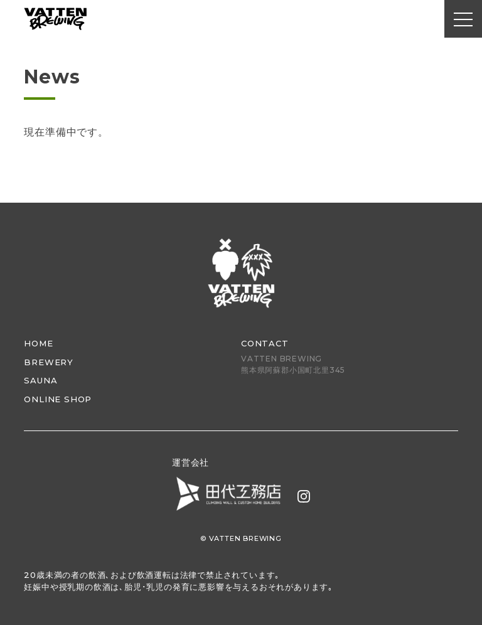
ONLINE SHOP (58, 399)
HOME (38, 343)
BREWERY (48, 362)
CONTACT (265, 343)
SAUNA (40, 380)
